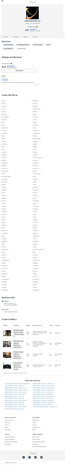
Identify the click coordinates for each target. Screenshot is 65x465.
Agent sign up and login (11, 441)
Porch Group (35, 420)
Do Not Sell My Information (39, 446)
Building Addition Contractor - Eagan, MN (14, 398)
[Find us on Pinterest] (29, 457)
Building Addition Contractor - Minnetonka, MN (43, 387)
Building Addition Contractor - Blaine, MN (14, 385)
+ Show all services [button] (21, 48)
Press (33, 429)
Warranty (7, 422)
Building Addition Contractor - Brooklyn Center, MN (16, 390)
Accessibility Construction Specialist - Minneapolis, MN (17, 383)
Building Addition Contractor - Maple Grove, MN (44, 383)
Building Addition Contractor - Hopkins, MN (14, 409)
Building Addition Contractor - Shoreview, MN (43, 400)
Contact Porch (36, 427)
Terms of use (35, 437)
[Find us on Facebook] (23, 457)
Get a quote (8, 444)
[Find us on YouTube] (41, 457)
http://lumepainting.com (11, 311)
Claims (6, 427)
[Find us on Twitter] (35, 457)
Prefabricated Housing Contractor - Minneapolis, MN (45, 406)
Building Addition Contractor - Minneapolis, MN (43, 385)
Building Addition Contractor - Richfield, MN (43, 394)
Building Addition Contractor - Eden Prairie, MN (15, 400)
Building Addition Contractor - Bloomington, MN (16, 387)
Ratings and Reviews (12, 57)
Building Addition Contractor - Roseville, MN (43, 398)
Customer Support (10, 437)
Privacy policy (36, 439)
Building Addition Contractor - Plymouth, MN (43, 392)
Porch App (7, 429)
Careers (34, 425)
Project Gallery (9, 319)
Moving (7, 425)
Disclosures (35, 444)
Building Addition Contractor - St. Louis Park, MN (44, 402)
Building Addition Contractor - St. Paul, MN (42, 404)
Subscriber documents (38, 441)
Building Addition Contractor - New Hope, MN (43, 390)
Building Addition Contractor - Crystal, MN (14, 396)
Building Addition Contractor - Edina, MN (14, 402)
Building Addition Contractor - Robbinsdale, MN (44, 396)
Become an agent (9, 439)
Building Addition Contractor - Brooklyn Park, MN (16, 392)
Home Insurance (9, 420)
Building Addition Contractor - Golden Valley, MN (16, 406)
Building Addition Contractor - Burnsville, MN (15, 394)
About (34, 422)
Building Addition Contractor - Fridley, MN (14, 404)
